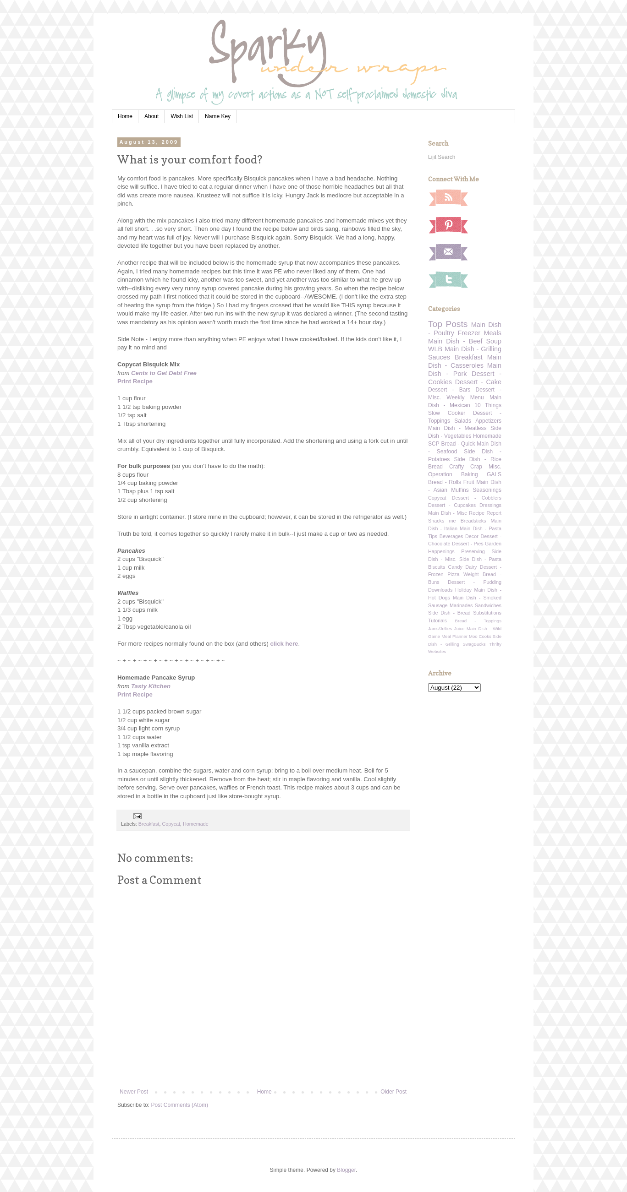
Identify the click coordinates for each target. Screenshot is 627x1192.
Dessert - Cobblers (476, 498)
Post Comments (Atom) (179, 1105)
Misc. (495, 466)
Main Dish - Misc (447, 513)
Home (125, 116)
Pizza (453, 574)
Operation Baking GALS (464, 474)
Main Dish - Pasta (480, 528)
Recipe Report (485, 513)
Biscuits (436, 567)
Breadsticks (473, 520)
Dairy (471, 567)
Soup (493, 341)
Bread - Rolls (444, 482)
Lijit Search (441, 157)
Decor (471, 536)
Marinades (461, 605)
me (452, 520)
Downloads (440, 590)
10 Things (487, 405)
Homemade (196, 824)
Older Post (393, 1092)
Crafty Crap (465, 466)
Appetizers (488, 421)
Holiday (463, 590)
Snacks (436, 520)
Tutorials (437, 620)
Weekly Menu (465, 397)
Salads (462, 421)
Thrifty (495, 644)
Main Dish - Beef (455, 341)
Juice (459, 628)
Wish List (181, 116)
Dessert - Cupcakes (452, 505)
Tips (432, 536)
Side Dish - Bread (449, 612)
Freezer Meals (479, 333)
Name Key (218, 116)
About (151, 116)
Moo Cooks (480, 636)
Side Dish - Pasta (480, 559)
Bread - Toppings (478, 620)
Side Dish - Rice (477, 459)
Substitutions (487, 612)
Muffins (459, 490)
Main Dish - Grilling (473, 349)
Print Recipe (135, 381)
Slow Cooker (446, 413)
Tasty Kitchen (150, 686)
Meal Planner (454, 636)
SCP (434, 444)
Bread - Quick (458, 444)
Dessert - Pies (468, 543)
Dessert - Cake (478, 382)
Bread (435, 466)
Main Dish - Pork (464, 369)
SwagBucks (473, 644)
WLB (435, 349)
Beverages (451, 536)
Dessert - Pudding (474, 582)
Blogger (346, 1170)
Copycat (171, 824)
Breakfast (149, 824)
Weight (470, 574)
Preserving (473, 551)
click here (284, 643)
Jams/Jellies (440, 628)
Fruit (468, 482)
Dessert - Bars (449, 389)
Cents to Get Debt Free (164, 373)
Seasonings (487, 490)
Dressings (490, 505)
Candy (455, 567)
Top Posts (448, 324)
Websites (437, 651)
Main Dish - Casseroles (464, 361)
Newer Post (134, 1092)
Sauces (439, 357)
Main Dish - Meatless (457, 428)
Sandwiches (488, 605)
